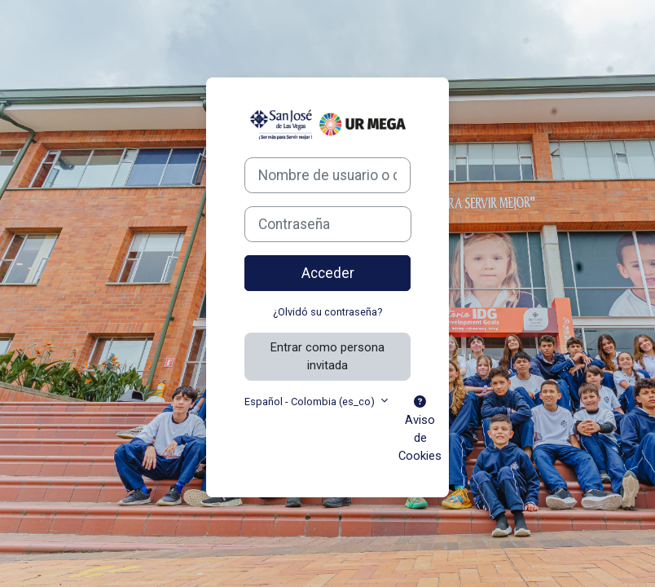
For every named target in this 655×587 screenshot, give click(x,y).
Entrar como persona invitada (327, 356)
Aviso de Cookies (420, 430)
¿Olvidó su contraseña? (327, 312)
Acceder (327, 273)
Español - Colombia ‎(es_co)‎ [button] (310, 401)
